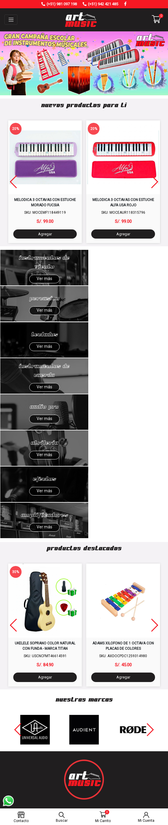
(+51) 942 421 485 (103, 4)
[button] (156, 19)
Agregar (45, 234)
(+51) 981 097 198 (62, 4)
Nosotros (84, 681)
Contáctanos (84, 689)
